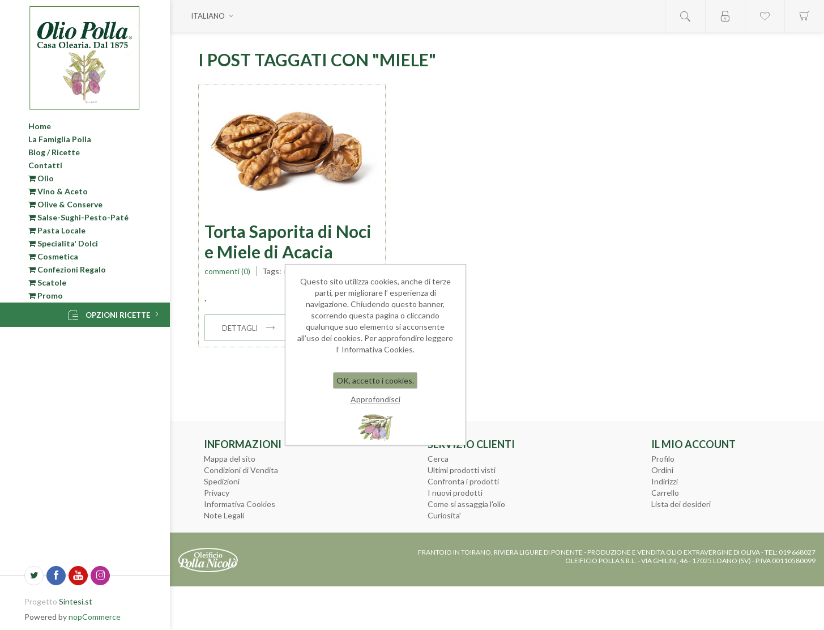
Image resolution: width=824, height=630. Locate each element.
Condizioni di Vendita (241, 470)
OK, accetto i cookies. (375, 380)
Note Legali (224, 515)
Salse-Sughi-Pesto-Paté (78, 217)
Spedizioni (222, 481)
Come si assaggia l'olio (466, 504)
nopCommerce (95, 617)
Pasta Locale (57, 230)
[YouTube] (78, 575)
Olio (41, 178)
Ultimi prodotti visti (462, 470)
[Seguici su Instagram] (100, 575)
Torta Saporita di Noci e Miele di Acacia (288, 241)
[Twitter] (34, 575)
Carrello (665, 492)
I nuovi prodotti (455, 492)
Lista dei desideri (681, 504)
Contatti (45, 165)
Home (39, 126)
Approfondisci (375, 399)
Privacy (216, 492)
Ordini (662, 470)
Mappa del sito (229, 458)
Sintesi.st (75, 601)
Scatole (47, 282)
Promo (45, 295)
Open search (685, 16)
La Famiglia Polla (59, 139)
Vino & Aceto (58, 191)
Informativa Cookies (239, 504)
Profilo (662, 458)
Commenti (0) (227, 271)
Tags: (271, 271)
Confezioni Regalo (67, 269)
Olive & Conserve (65, 204)
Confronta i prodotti (463, 481)
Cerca (438, 458)
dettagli (240, 328)
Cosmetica (53, 256)
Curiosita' (444, 515)
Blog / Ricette (54, 152)
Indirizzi (664, 481)
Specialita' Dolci (63, 243)
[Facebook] (56, 575)
